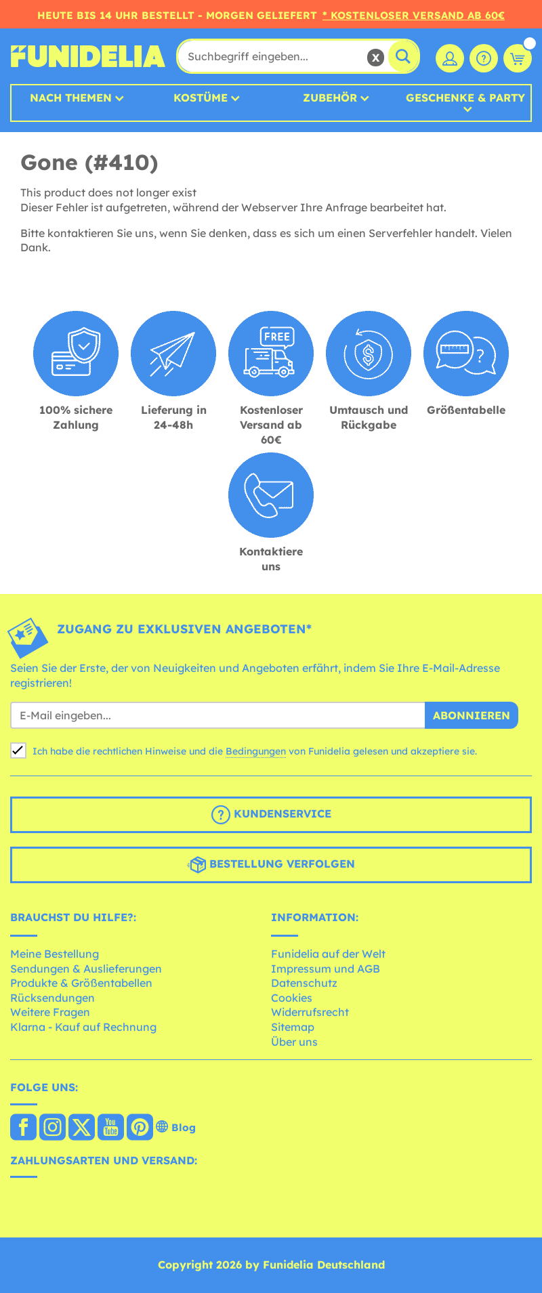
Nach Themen (71, 97)
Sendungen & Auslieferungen (86, 968)
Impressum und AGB (325, 968)
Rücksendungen (52, 997)
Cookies (291, 997)
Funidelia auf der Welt (328, 953)
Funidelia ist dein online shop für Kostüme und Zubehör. (88, 56)
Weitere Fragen (50, 1012)
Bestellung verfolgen (271, 864)
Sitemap (292, 1027)
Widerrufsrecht (310, 1012)
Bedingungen (256, 751)
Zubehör (330, 97)
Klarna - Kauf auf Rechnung (83, 1027)
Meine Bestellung (54, 953)
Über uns (294, 1041)
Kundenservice (271, 814)
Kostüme (200, 97)
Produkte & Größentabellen (81, 983)
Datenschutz (304, 983)
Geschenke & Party (465, 98)
